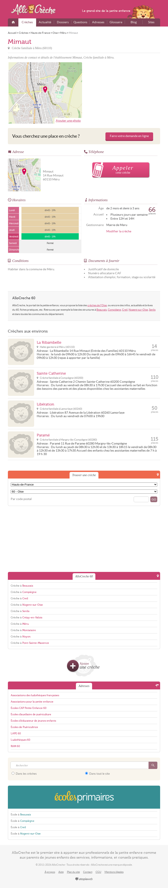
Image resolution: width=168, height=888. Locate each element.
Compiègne (114, 309)
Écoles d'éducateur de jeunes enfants (33, 720)
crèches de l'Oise (97, 305)
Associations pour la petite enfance (32, 701)
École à (21, 814)
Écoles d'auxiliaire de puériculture (31, 714)
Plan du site (73, 871)
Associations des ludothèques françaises (35, 695)
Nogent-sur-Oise (138, 309)
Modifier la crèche (118, 231)
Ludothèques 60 (20, 739)
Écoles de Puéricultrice (24, 727)
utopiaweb (84, 879)
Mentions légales (114, 871)
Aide (61, 871)
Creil (125, 309)
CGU (98, 871)
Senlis (152, 309)
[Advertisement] (122, 93)
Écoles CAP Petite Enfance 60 (28, 708)
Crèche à (22, 585)
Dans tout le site (97, 773)
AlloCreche (36, 9)
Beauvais (101, 309)
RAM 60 (15, 746)
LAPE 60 (16, 733)
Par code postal (21, 499)
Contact (87, 871)
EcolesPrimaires (84, 797)
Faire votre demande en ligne (129, 136)
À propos (50, 871)
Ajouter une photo (68, 120)
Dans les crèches (24, 773)
